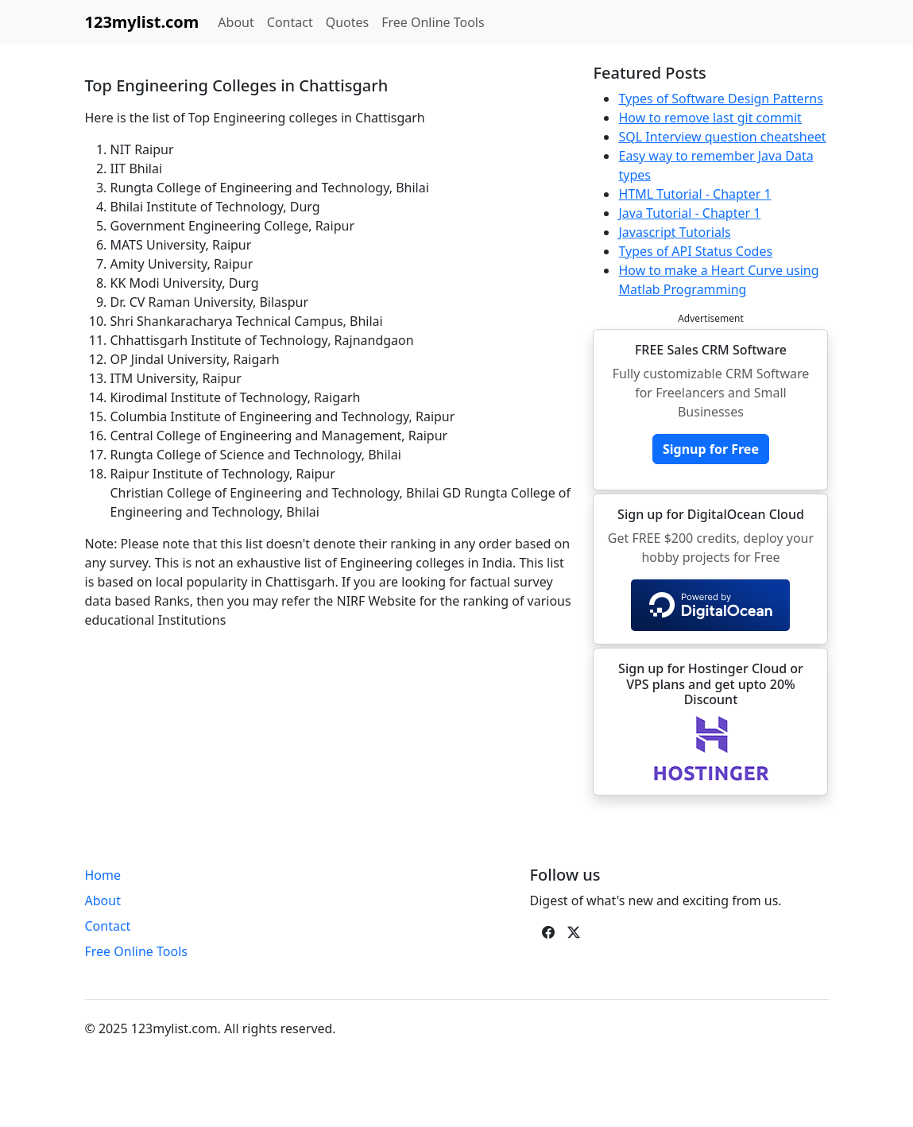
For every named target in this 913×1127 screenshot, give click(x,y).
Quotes (347, 22)
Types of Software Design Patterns (720, 98)
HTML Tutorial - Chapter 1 (694, 194)
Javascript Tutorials (674, 232)
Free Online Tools (432, 22)
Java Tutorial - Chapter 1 (689, 213)
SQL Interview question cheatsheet (722, 136)
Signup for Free (711, 449)
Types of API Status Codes (695, 251)
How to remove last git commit (709, 117)
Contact (290, 22)
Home (103, 875)
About (235, 22)
